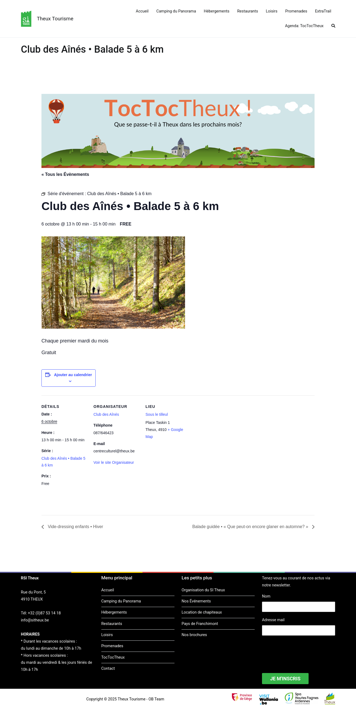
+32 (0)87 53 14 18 (44, 613)
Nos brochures (194, 635)
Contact (108, 668)
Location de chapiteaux (202, 612)
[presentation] (303, 650)
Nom (266, 596)
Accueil (142, 11)
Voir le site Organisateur (113, 462)
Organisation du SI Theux (203, 590)
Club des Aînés (106, 414)
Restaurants (247, 11)
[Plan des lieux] (226, 432)
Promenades (296, 11)
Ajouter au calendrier (73, 375)
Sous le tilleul (156, 414)
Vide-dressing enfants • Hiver (75, 526)
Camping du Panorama (176, 11)
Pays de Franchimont (200, 623)
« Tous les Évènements (65, 174)
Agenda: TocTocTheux (304, 26)
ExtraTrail (323, 11)
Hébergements (216, 11)
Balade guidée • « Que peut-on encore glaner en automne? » (250, 526)
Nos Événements (196, 601)
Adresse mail (273, 620)
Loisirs (271, 11)
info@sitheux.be (35, 620)
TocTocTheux (113, 657)
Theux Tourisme (55, 18)
